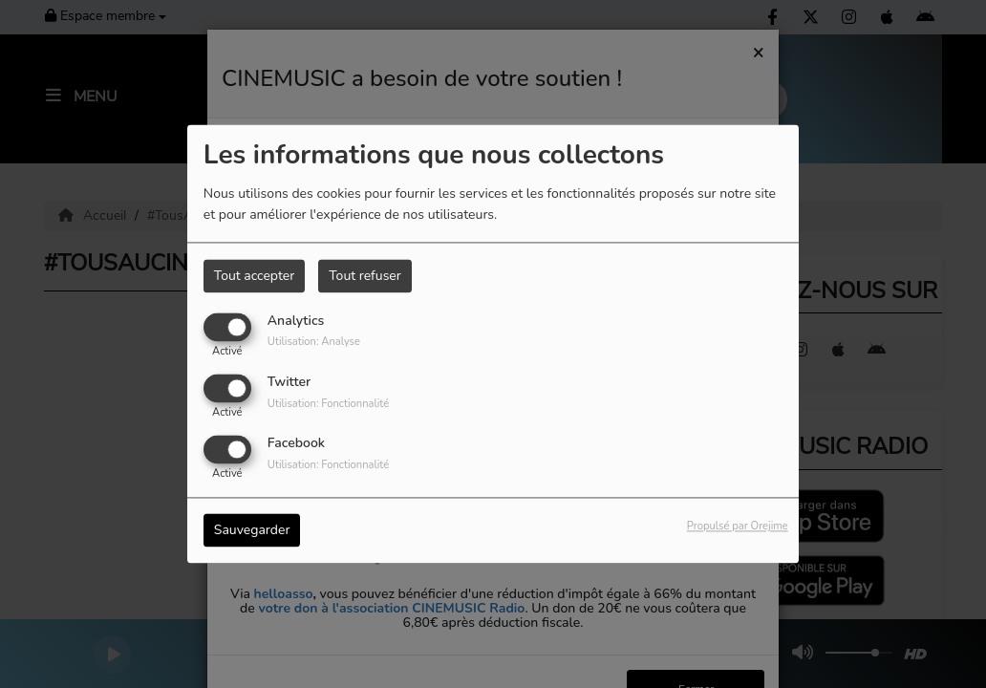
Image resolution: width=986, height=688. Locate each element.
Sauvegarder (252, 531)
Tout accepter (254, 276)
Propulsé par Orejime (737, 527)
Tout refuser (365, 276)
